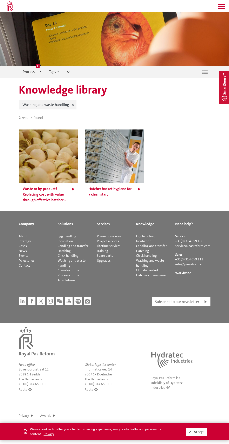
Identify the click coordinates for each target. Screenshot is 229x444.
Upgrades (104, 260)
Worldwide (183, 273)
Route (23, 389)
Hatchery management (152, 275)
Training (102, 251)
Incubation (65, 241)
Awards (45, 415)
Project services (108, 241)
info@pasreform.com (190, 264)
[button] (221, 8)
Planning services (109, 236)
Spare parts (105, 255)
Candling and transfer (73, 246)
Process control (69, 275)
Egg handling (67, 236)
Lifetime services (109, 246)
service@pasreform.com (192, 246)
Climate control (69, 270)
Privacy (24, 415)
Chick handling (68, 255)
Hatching (64, 251)
